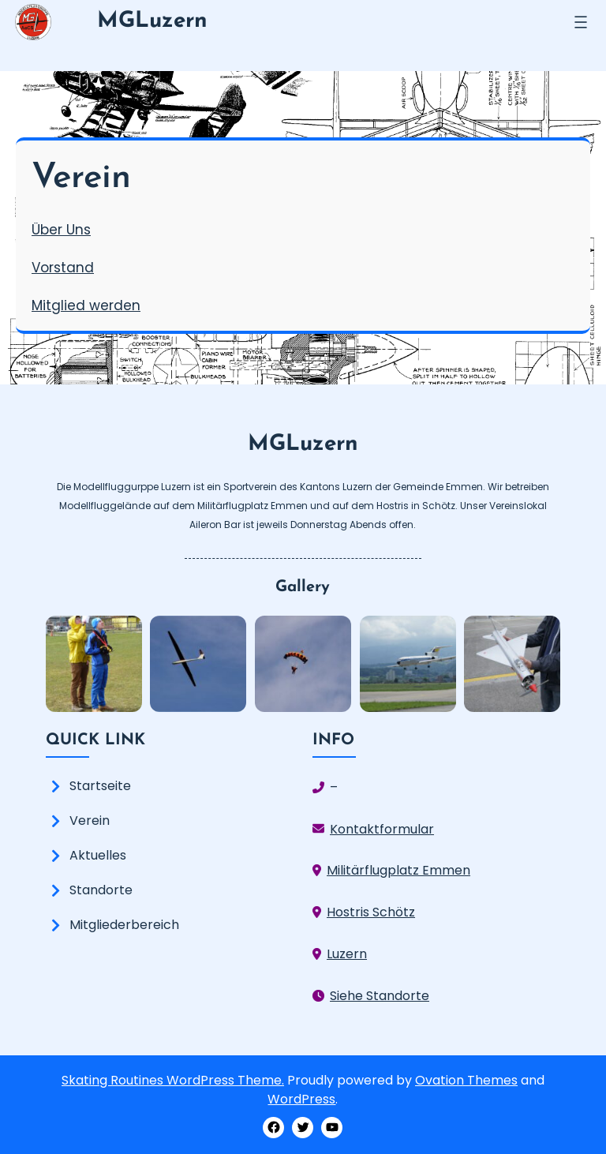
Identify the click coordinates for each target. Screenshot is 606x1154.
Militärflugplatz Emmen (398, 870)
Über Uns (61, 229)
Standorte (101, 890)
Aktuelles (97, 855)
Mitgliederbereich (124, 925)
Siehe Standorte (379, 996)
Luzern (347, 954)
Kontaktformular (382, 829)
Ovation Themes (466, 1080)
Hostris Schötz (371, 912)
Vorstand (63, 267)
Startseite (100, 786)
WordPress (301, 1099)
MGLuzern (152, 21)
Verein (89, 820)
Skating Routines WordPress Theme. (173, 1080)
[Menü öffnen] (580, 22)
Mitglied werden (86, 305)
